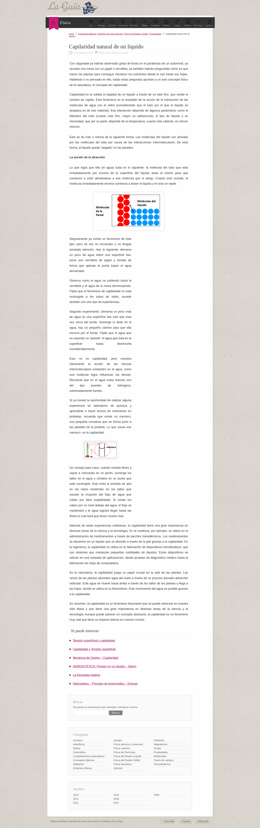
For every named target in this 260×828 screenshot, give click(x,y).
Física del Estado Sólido (126, 760)
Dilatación (78, 764)
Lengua (177, 23)
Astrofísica (79, 744)
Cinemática (79, 752)
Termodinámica (162, 764)
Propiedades (155, 34)
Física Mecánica (122, 764)
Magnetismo (160, 744)
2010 (116, 794)
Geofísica (159, 740)
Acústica (78, 740)
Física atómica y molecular (128, 744)
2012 (76, 798)
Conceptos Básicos (87, 34)
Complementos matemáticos (89, 756)
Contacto (186, 821)
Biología (101, 23)
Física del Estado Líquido (136, 34)
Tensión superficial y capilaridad (94, 640)
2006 (156, 794)
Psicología (198, 23)
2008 (116, 798)
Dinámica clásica (82, 768)
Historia (166, 23)
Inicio (71, 34)
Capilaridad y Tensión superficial (94, 649)
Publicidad (203, 821)
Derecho (112, 23)
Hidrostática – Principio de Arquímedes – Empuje (105, 683)
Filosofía (134, 23)
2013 (76, 794)
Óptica (76, 748)
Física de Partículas (124, 752)
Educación (123, 23)
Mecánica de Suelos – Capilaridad (95, 657)
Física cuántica (121, 748)
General (117, 768)
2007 (116, 802)
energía (117, 740)
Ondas (157, 748)
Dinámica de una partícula (110, 34)
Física (144, 23)
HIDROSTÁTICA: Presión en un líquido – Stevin (104, 666)
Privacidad (170, 821)
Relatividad (160, 756)
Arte (91, 23)
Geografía (155, 23)
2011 (76, 802)
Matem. (187, 23)
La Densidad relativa (86, 675)
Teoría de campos (164, 760)
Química (209, 23)
